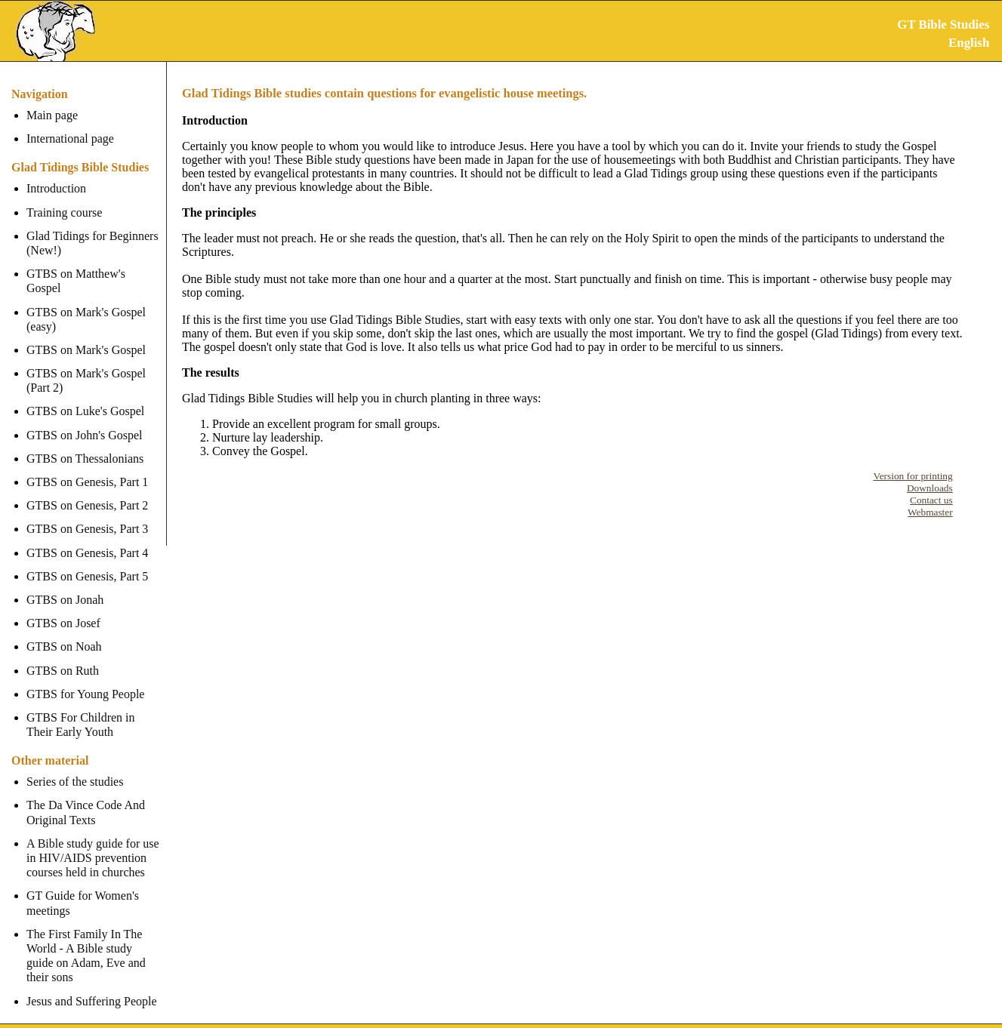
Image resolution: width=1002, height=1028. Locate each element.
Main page (52, 115)
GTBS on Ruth (62, 655)
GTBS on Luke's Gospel (85, 396)
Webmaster (930, 512)
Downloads (930, 488)
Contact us (931, 500)
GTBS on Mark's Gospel (86, 335)
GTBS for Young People (85, 679)
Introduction (56, 188)
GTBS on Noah (64, 632)
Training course (64, 212)
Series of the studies (74, 767)
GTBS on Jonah (64, 585)
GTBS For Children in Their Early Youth (80, 710)
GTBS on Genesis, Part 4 (87, 537)
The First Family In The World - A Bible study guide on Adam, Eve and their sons (94, 941)
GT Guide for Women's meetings (82, 888)
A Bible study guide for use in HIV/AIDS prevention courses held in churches (92, 843)
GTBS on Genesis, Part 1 (87, 467)
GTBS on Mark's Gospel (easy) (86, 304)
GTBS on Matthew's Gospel (94, 273)
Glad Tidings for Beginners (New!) (92, 243)
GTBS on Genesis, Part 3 (87, 514)
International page (70, 138)
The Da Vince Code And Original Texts (85, 797)
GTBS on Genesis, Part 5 (87, 562)
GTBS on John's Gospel (84, 420)
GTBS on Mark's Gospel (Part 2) (86, 366)
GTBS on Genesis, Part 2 (87, 491)
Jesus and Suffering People (91, 986)
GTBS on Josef (63, 608)
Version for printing (913, 476)
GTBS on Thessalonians (84, 444)
